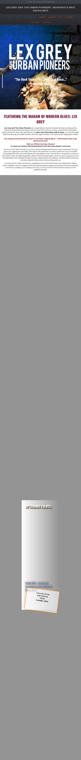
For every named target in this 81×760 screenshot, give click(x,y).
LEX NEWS (69, 17)
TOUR (18, 17)
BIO (60, 17)
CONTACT (46, 22)
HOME (10, 17)
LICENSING (35, 22)
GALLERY (52, 17)
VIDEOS (42, 17)
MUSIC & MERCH (30, 17)
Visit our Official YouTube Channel (41, 144)
